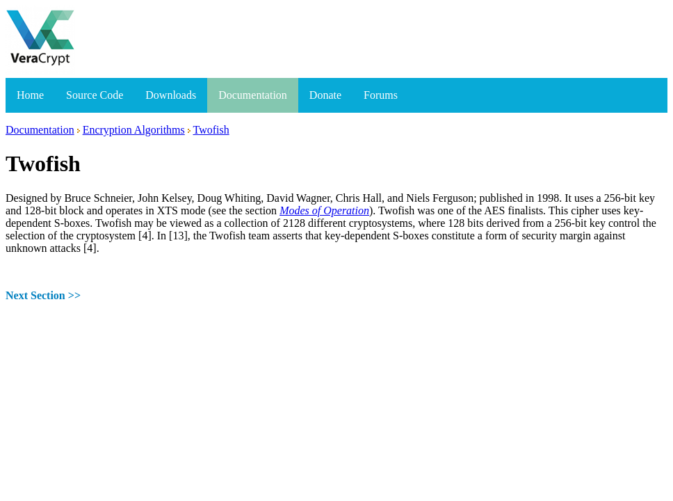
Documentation (252, 95)
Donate (325, 95)
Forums (381, 95)
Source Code (94, 95)
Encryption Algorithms (134, 130)
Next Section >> (43, 295)
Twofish (211, 130)
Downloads (170, 95)
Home (30, 95)
